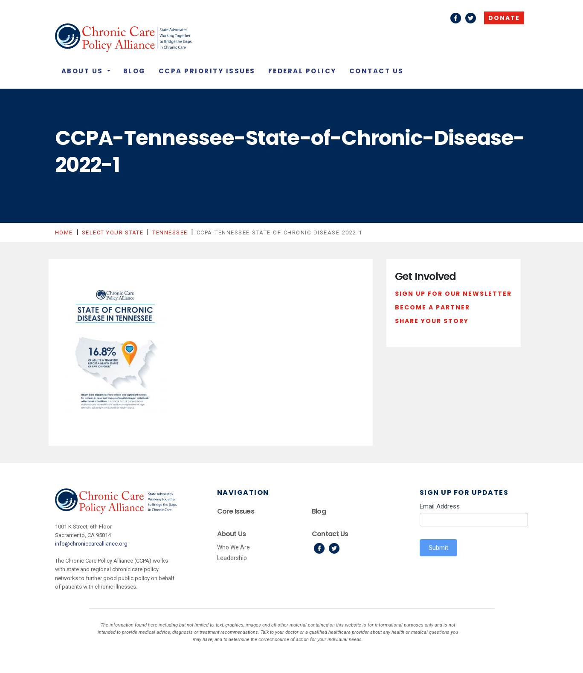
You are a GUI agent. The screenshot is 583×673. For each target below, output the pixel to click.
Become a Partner (432, 307)
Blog (134, 70)
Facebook (455, 18)
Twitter (470, 18)
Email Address (440, 506)
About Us (83, 70)
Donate (504, 18)
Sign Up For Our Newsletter (453, 293)
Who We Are (233, 547)
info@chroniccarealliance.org (91, 543)
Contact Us (376, 70)
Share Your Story (432, 321)
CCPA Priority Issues (207, 70)
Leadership (232, 558)
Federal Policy (302, 70)
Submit (438, 548)
